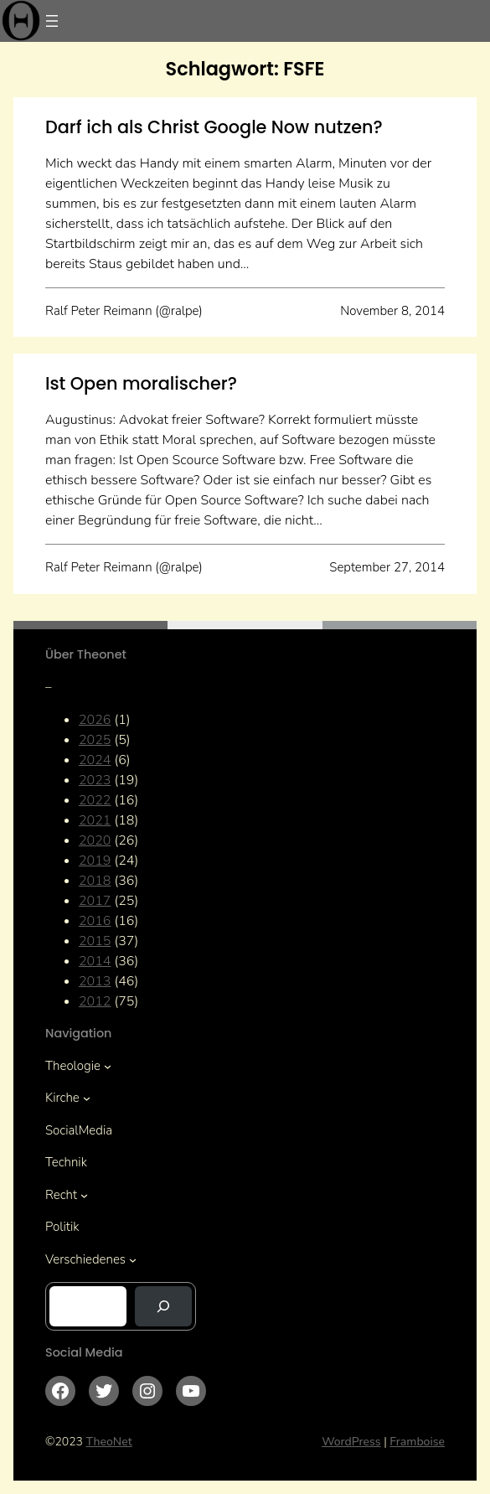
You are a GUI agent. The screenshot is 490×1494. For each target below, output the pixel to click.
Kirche (62, 1097)
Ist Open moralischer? (141, 383)
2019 (95, 860)
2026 (95, 720)
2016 (95, 921)
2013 (95, 981)
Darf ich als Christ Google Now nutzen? (214, 127)
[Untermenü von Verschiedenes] (133, 1259)
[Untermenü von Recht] (84, 1194)
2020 (95, 840)
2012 (95, 1001)
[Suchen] (163, 1306)
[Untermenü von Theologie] (107, 1065)
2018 (95, 880)
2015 (95, 941)
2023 (95, 780)
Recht (61, 1194)
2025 (95, 740)
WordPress (351, 1442)
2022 (95, 800)
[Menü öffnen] (52, 21)
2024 (95, 760)
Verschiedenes (85, 1259)
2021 (95, 820)
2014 (95, 961)
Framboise (417, 1442)
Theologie (73, 1065)
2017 (95, 901)
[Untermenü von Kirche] (86, 1098)
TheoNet (109, 1442)
